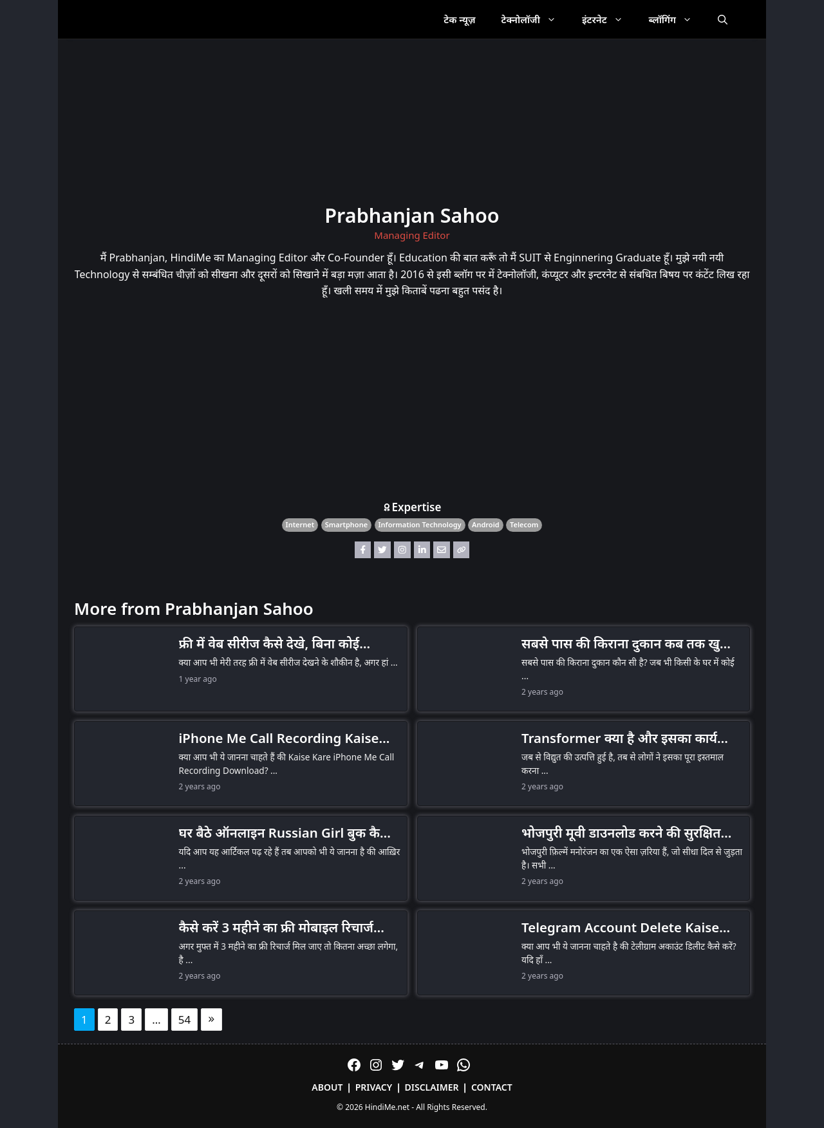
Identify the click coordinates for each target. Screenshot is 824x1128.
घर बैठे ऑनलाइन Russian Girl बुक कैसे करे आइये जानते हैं (284, 833)
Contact (491, 1087)
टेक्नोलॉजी (535, 19)
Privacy (374, 1087)
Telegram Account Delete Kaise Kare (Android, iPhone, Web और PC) (620, 927)
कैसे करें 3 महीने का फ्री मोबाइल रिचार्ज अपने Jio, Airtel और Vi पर (276, 927)
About (327, 1087)
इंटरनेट (609, 19)
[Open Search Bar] (722, 19)
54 (184, 1019)
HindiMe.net (387, 1107)
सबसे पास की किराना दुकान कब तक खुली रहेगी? (627, 643)
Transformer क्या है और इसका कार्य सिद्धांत (619, 738)
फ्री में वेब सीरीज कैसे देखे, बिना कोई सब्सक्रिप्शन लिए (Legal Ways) (269, 643)
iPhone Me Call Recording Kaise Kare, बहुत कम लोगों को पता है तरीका (279, 738)
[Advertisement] (412, 402)
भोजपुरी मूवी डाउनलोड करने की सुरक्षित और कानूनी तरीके (620, 833)
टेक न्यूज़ (459, 19)
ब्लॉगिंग (677, 19)
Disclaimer (432, 1087)
